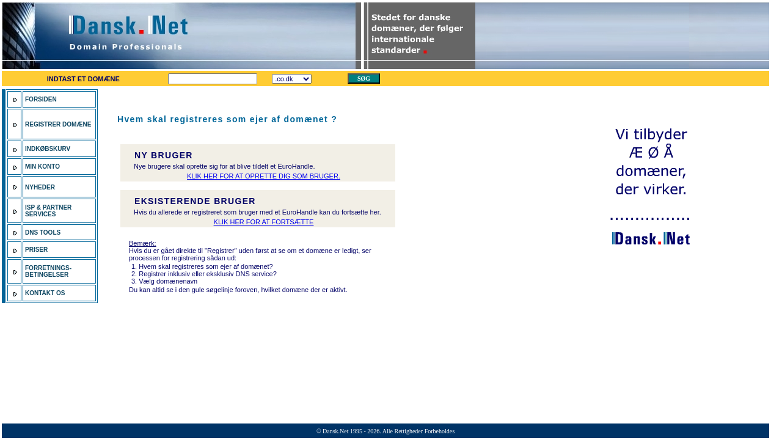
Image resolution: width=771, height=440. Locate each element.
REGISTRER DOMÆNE (58, 124)
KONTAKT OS (45, 293)
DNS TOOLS (42, 232)
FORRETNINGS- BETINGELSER (48, 271)
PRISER (37, 249)
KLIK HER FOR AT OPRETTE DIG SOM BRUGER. (263, 176)
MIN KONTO (42, 166)
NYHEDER (40, 187)
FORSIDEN (41, 99)
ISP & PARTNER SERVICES (48, 211)
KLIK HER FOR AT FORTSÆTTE (264, 222)
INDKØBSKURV (47, 148)
